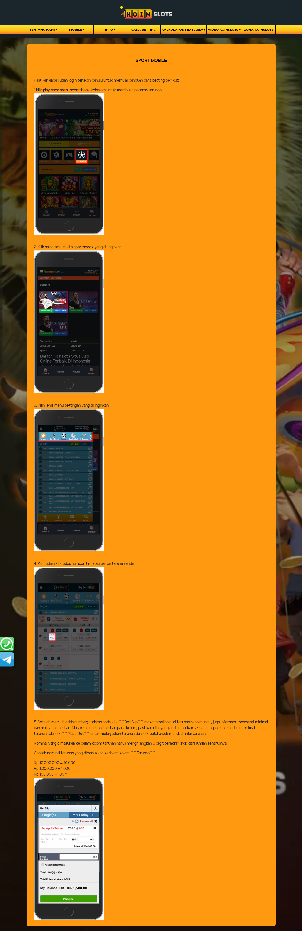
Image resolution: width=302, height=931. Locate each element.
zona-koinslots (258, 29)
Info (109, 29)
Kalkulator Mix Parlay (183, 29)
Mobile (75, 29)
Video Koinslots (223, 29)
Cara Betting (143, 29)
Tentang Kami (42, 29)
